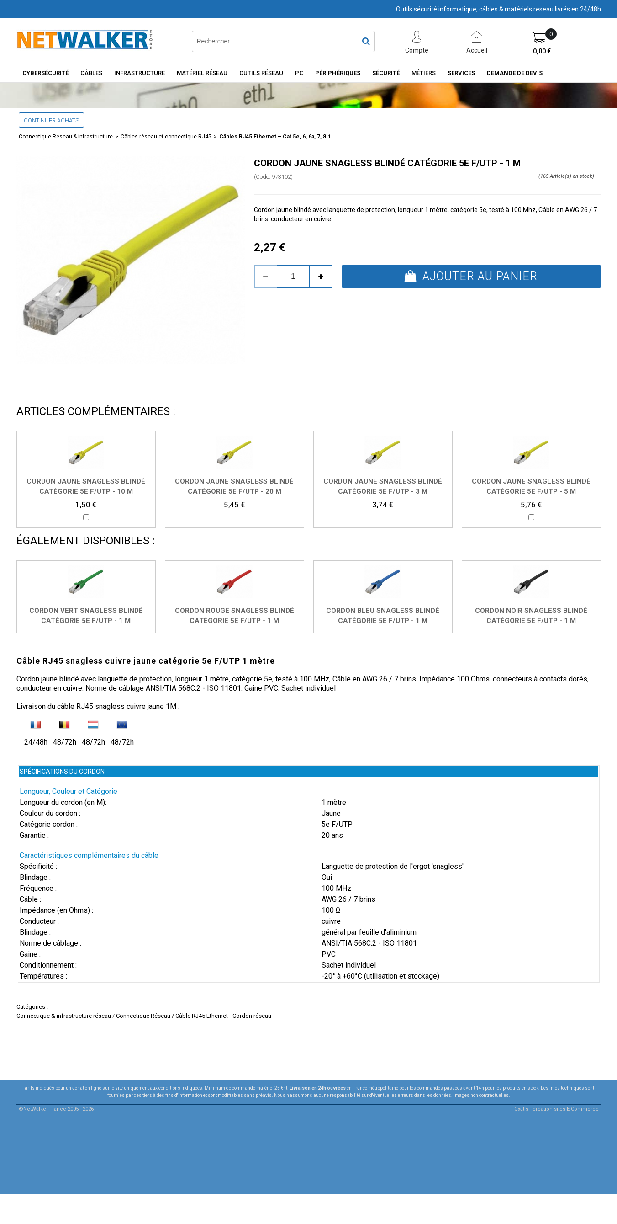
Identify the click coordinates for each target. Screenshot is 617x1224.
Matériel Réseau (202, 72)
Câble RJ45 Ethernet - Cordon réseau (223, 1015)
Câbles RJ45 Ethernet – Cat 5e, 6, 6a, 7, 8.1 (275, 136)
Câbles (91, 72)
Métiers (423, 72)
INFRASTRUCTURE (139, 72)
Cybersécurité (45, 72)
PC (299, 72)
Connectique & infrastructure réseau (63, 1015)
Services (461, 72)
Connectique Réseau (143, 1015)
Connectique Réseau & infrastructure (66, 136)
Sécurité (386, 72)
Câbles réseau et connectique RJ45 (166, 136)
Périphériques (337, 72)
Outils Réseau (261, 72)
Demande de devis (515, 72)
